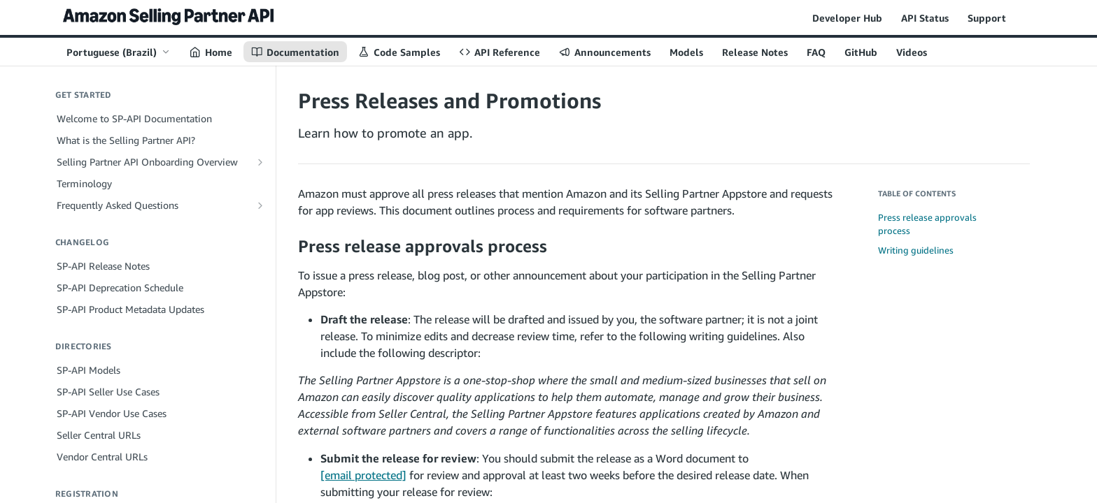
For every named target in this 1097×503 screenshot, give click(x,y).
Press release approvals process (927, 224)
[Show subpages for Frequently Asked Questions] (260, 205)
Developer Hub (847, 18)
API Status (925, 18)
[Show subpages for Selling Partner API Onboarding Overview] (260, 162)
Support (987, 18)
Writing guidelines (916, 250)
